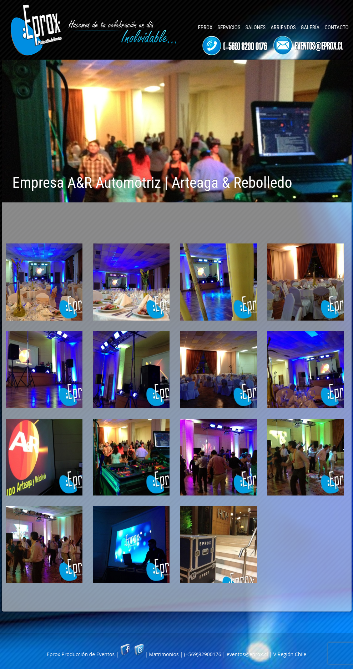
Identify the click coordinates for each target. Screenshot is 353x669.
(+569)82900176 (202, 654)
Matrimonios (163, 654)
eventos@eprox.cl (247, 654)
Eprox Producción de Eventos (81, 654)
